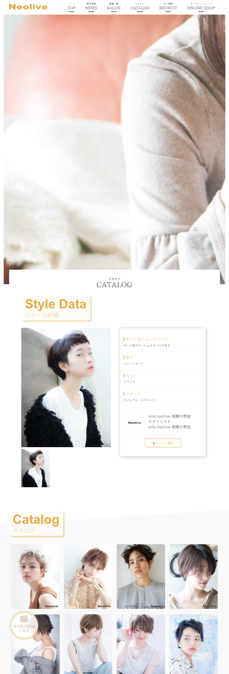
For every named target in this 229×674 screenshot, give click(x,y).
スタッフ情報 (163, 443)
